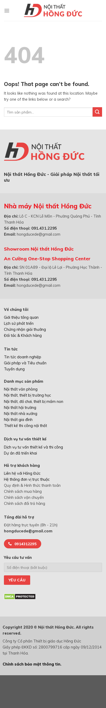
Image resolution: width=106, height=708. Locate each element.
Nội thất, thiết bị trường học (27, 395)
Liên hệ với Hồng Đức (22, 473)
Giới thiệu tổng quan (21, 317)
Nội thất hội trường (20, 407)
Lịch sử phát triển (19, 323)
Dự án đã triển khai (20, 453)
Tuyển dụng (14, 369)
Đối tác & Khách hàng (23, 335)
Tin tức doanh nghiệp (22, 357)
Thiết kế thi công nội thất (25, 425)
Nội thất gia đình (18, 419)
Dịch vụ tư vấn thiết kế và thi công (33, 447)
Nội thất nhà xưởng (20, 413)
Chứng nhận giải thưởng (25, 329)
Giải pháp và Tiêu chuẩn (25, 363)
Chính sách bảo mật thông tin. (32, 664)
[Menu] (7, 10)
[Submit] (97, 112)
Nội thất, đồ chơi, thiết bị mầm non (33, 401)
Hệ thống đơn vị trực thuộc (27, 479)
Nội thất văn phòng (21, 389)
